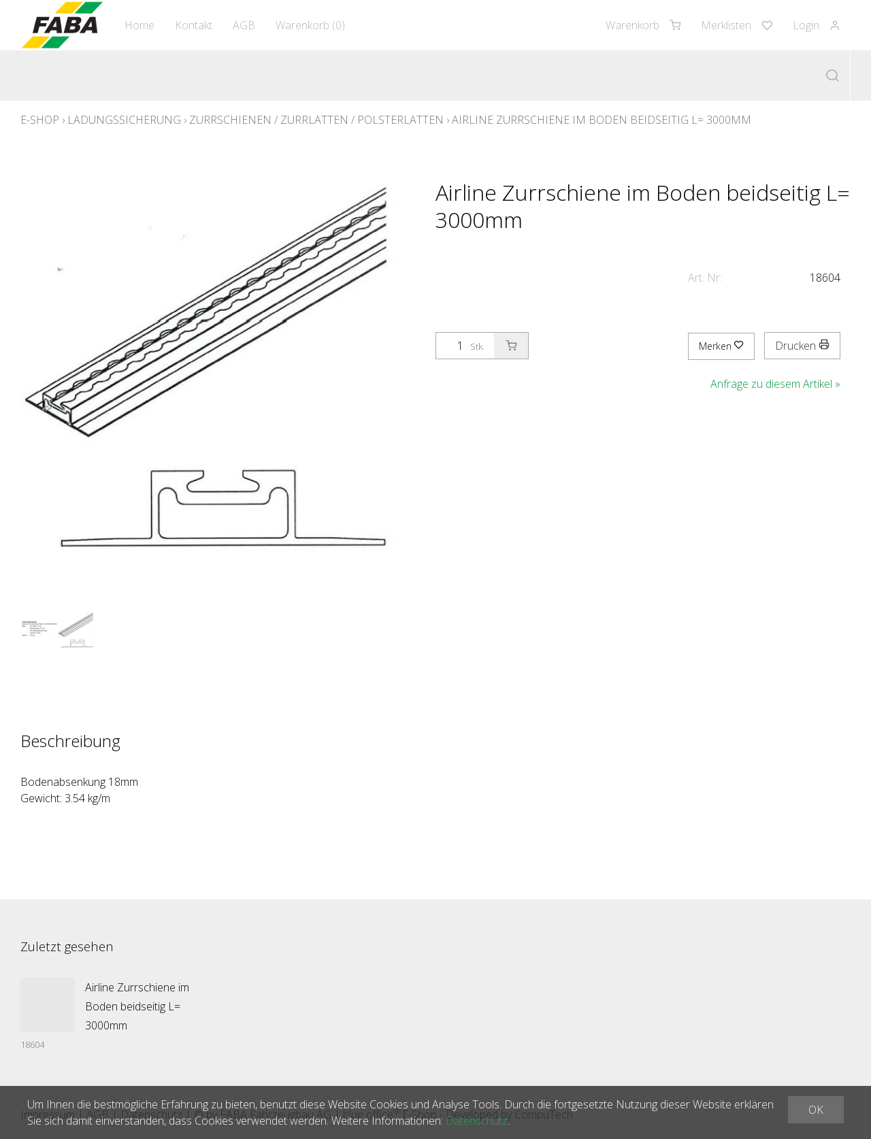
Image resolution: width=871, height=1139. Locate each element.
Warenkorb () (310, 25)
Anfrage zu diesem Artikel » (775, 383)
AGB (244, 25)
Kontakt (193, 25)
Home (139, 25)
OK (815, 1109)
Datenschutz (477, 1120)
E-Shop (39, 119)
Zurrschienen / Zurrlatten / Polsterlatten (316, 119)
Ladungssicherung (124, 119)
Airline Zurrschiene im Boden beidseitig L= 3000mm (601, 119)
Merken (721, 346)
